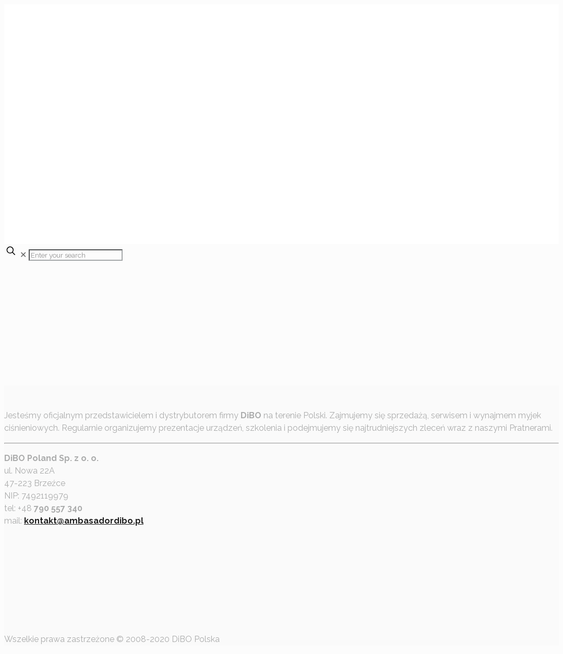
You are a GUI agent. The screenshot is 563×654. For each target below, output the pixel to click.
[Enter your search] (76, 255)
